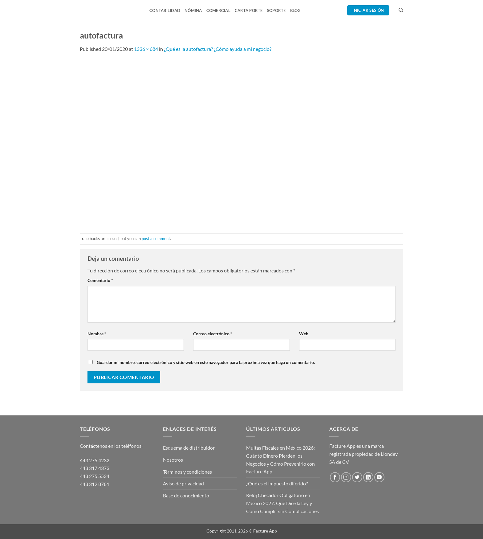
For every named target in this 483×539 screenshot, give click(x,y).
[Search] (401, 10)
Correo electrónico (212, 333)
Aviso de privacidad (183, 483)
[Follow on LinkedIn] (368, 477)
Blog (295, 10)
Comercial (218, 10)
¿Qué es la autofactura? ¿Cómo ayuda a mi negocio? (217, 49)
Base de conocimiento (186, 495)
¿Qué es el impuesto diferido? (277, 483)
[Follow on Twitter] (357, 477)
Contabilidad (164, 10)
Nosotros (173, 460)
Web (303, 333)
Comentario (100, 280)
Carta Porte (249, 10)
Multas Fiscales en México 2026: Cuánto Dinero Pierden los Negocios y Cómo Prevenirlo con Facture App (280, 459)
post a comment (156, 238)
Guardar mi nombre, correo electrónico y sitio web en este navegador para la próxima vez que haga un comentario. (206, 362)
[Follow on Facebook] (335, 477)
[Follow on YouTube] (379, 477)
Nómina (193, 10)
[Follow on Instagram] (346, 477)
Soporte (276, 10)
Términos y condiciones (187, 472)
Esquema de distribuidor (189, 448)
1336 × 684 (146, 49)
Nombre (96, 333)
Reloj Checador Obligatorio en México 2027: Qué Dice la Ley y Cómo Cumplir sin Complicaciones (282, 503)
